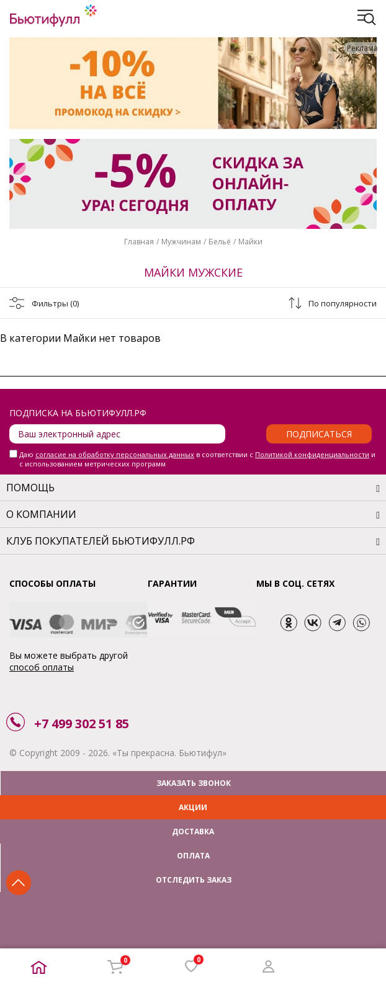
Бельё (220, 241)
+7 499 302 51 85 (81, 723)
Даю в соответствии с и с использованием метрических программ (197, 459)
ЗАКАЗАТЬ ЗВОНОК (193, 783)
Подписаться (319, 434)
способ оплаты (41, 667)
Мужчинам (181, 241)
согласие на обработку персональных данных (114, 454)
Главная (139, 241)
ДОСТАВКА (193, 831)
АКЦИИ (193, 807)
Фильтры (55, 303)
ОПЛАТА (193, 855)
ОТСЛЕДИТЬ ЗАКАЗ (193, 880)
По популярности (342, 303)
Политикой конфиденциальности (312, 454)
